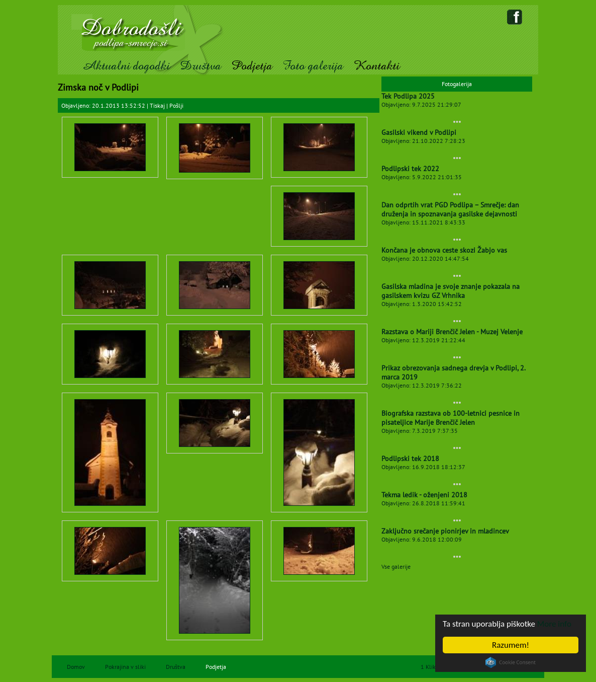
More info (554, 624)
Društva (200, 65)
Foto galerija (312, 65)
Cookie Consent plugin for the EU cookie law (510, 662)
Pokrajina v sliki (125, 666)
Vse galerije (396, 566)
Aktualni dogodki (126, 65)
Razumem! (510, 645)
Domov (76, 666)
